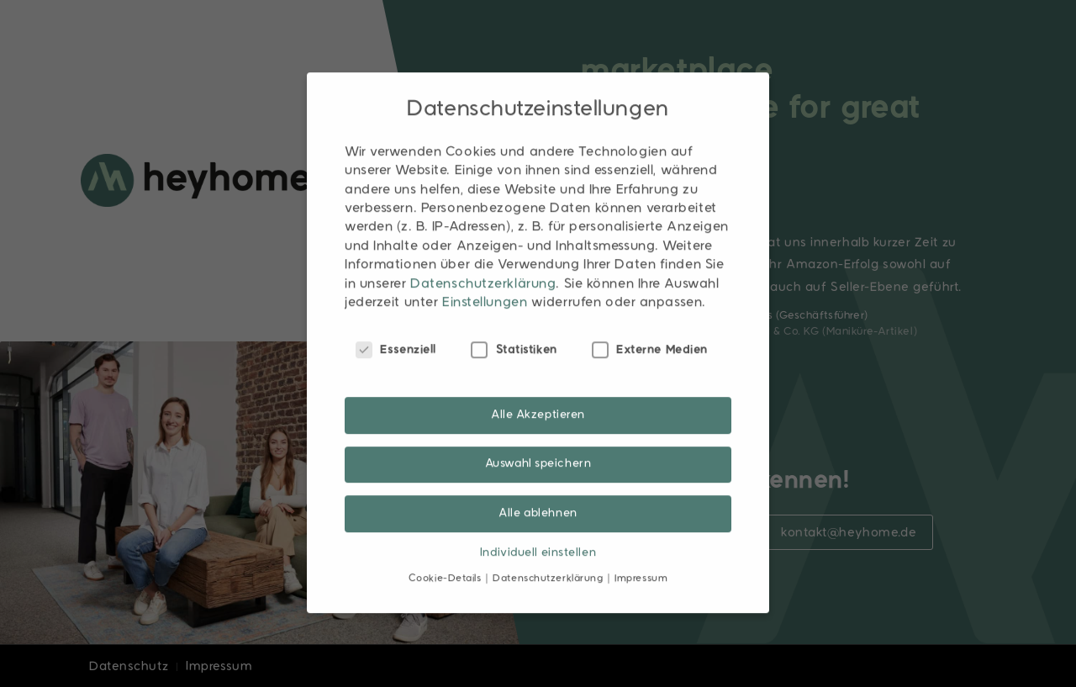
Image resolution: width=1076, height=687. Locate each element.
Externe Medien (650, 326)
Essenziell (396, 326)
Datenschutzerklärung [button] (549, 555)
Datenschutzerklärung (483, 260)
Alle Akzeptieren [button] (538, 391)
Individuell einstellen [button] (538, 528)
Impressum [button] (640, 555)
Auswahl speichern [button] (538, 440)
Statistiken (514, 326)
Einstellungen (484, 279)
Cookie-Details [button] (446, 555)
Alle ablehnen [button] (537, 489)
